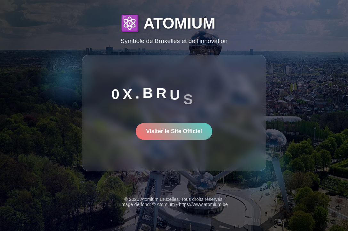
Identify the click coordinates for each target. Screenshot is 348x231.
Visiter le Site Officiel (174, 131)
